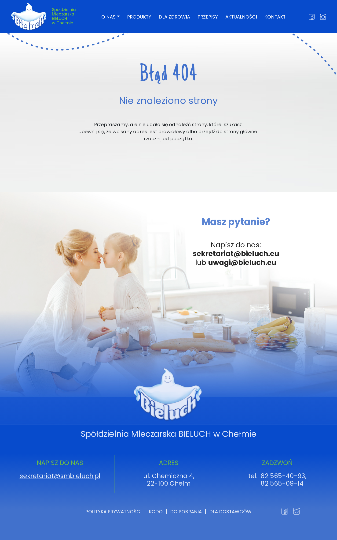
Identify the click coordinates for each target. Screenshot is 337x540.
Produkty (139, 16)
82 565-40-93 (282, 494)
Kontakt (275, 16)
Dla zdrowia (174, 16)
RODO (156, 529)
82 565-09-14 (282, 501)
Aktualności (241, 16)
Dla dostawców (230, 529)
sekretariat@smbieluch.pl (60, 494)
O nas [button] (108, 16)
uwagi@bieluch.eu (242, 280)
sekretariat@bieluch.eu (236, 272)
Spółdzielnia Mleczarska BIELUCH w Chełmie (64, 16)
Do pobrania (186, 529)
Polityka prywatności (113, 529)
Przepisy (208, 16)
